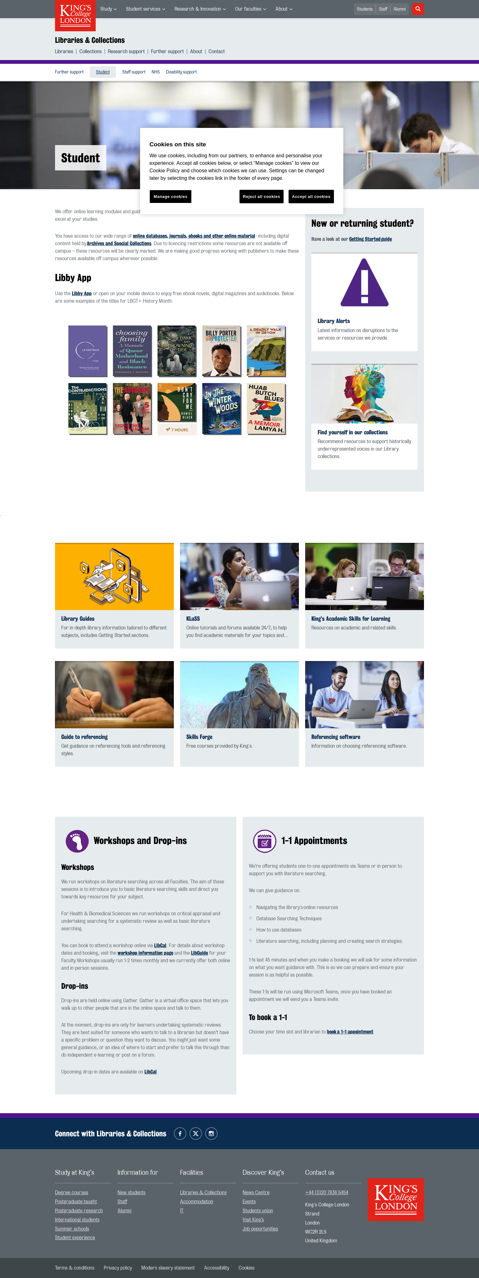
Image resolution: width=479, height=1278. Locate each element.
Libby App (82, 293)
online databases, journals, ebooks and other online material (194, 236)
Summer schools (72, 1228)
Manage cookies (171, 196)
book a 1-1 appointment (350, 1031)
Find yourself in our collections (353, 432)
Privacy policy (118, 1267)
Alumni (400, 9)
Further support (167, 51)
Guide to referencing (84, 737)
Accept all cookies (311, 196)
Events (249, 1201)
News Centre (256, 1192)
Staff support (133, 72)
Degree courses (71, 1192)
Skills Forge (199, 737)
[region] (241, 171)
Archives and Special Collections (119, 243)
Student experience (75, 1237)
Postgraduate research (79, 1210)
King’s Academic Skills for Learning (350, 619)
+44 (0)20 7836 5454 (326, 1192)
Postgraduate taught (76, 1201)
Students (365, 9)
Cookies (247, 1267)
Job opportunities (260, 1228)
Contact (217, 51)
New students (131, 1192)
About (281, 9)
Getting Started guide (370, 239)
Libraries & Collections (90, 40)
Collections (90, 51)
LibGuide (199, 953)
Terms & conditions (74, 1267)
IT (182, 1210)
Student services (143, 9)
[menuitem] (108, 9)
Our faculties (248, 9)
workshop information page (145, 953)
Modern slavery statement (168, 1267)
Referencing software (335, 737)
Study (106, 9)
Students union (258, 1210)
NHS (156, 72)
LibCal (160, 945)
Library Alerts (334, 321)
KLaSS (193, 619)
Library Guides (77, 619)
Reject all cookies (261, 196)
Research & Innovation (197, 9)
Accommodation (196, 1201)
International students (77, 1219)
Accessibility (216, 1267)
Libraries (64, 51)
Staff (383, 9)
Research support (126, 51)
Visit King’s (253, 1219)
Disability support (181, 72)
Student (103, 72)
